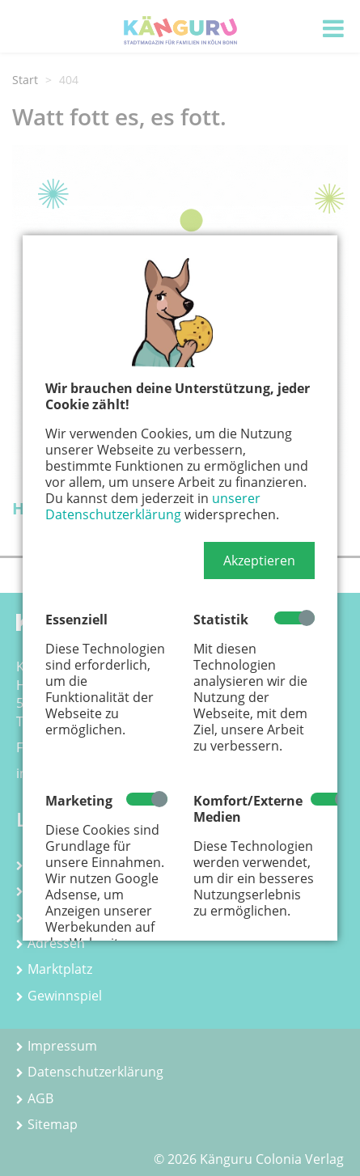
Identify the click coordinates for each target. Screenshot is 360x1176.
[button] (259, 560)
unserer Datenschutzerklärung (152, 506)
